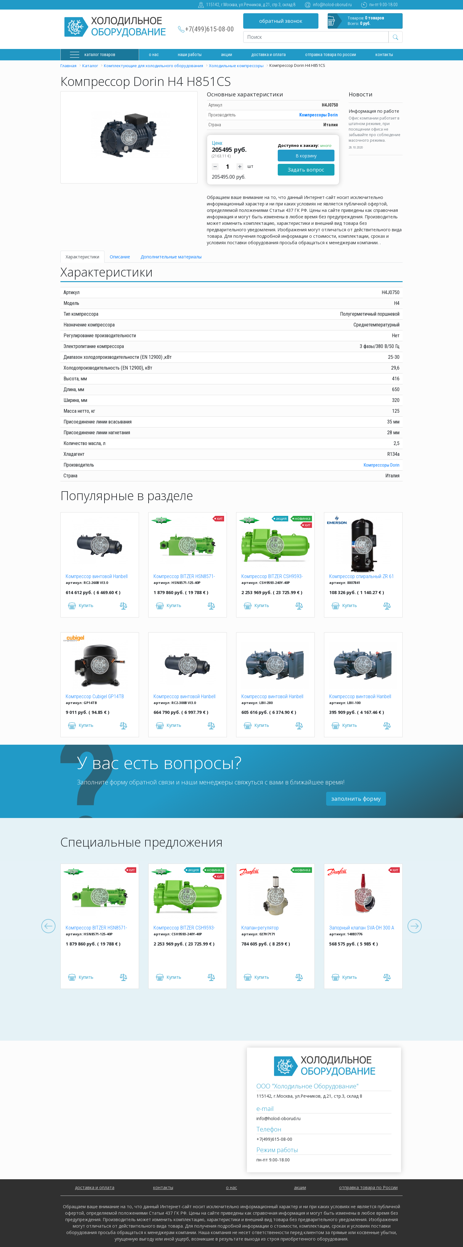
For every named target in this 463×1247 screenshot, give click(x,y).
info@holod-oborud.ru (332, 4)
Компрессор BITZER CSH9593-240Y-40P (272, 576)
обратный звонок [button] (280, 21)
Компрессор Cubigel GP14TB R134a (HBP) (95, 697)
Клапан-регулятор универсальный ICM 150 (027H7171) (266, 928)
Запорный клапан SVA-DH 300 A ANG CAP (361, 928)
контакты (163, 1187)
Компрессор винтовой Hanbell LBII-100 (360, 697)
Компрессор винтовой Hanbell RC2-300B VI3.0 (184, 697)
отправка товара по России (368, 1187)
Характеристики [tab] (82, 257)
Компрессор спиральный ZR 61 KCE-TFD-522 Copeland (361, 576)
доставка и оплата (268, 54)
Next (414, 926)
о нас (231, 1187)
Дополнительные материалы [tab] (171, 257)
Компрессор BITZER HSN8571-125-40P (184, 576)
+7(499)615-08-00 (209, 29)
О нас (154, 54)
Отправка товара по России (330, 54)
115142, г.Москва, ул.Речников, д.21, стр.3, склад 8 (250, 4)
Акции (226, 54)
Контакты (384, 54)
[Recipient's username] (316, 37)
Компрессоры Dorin (318, 114)
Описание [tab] (120, 257)
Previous (48, 926)
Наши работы (190, 54)
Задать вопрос (306, 169)
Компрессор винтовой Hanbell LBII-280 (272, 697)
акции (300, 1187)
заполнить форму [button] (356, 798)
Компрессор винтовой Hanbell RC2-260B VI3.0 (97, 576)
